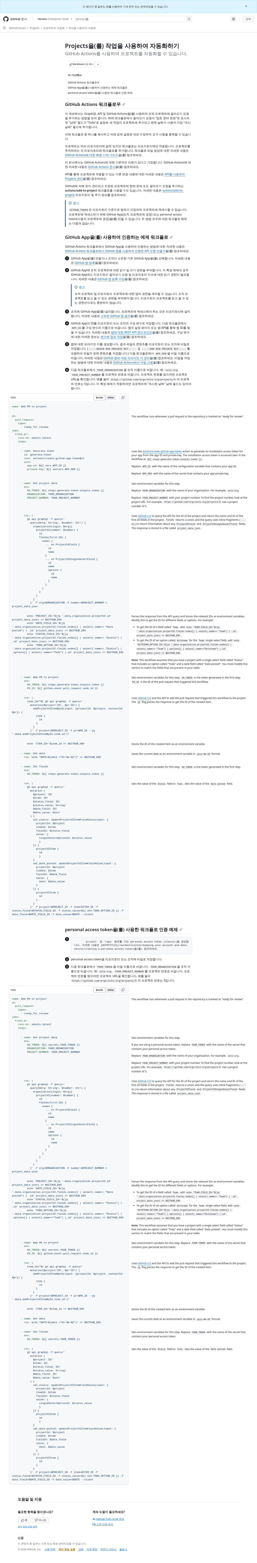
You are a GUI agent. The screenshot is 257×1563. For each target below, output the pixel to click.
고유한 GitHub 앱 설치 (116, 316)
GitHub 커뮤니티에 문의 (108, 1519)
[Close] (246, 6)
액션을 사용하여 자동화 (82, 28)
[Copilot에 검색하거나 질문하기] (133, 19)
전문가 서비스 (108, 1549)
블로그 (123, 1549)
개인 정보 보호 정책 (27, 1526)
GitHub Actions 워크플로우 (95, 104)
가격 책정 (91, 1549)
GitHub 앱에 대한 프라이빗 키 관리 (127, 358)
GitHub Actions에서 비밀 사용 (133, 362)
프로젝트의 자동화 (54, 28)
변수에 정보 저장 (112, 337)
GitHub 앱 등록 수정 (111, 279)
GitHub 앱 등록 (85, 263)
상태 (80, 1549)
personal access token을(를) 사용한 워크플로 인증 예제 (123, 929)
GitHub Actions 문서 (101, 167)
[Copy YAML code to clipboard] (123, 397)
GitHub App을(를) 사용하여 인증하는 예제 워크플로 (119, 237)
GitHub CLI (144, 516)
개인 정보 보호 (66, 1549)
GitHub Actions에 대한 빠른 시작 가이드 (91, 155)
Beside (99, 397)
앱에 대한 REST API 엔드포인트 (131, 332)
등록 (248, 19)
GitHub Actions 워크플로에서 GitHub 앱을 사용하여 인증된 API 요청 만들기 (115, 251)
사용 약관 (50, 1549)
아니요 (40, 1520)
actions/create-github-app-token (162, 451)
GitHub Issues (17, 28)
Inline (111, 397)
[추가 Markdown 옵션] (98, 64)
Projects (34, 28)
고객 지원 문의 (102, 1524)
